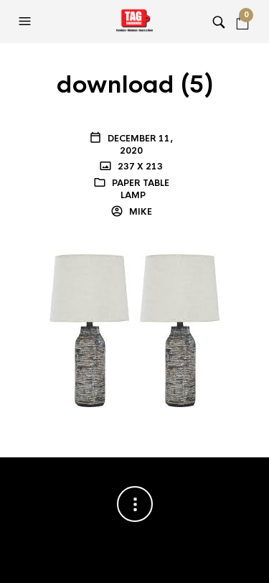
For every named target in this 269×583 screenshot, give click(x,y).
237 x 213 (139, 166)
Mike (139, 212)
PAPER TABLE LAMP (140, 189)
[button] (26, 21)
